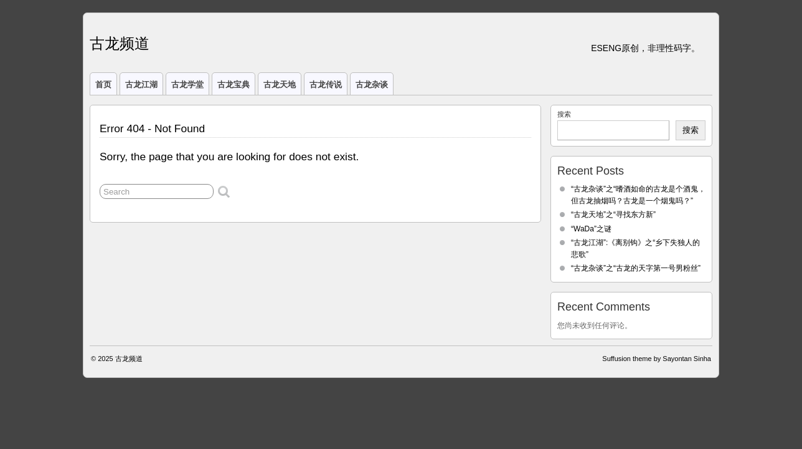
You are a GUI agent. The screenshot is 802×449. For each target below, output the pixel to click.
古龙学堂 (187, 84)
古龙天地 (279, 84)
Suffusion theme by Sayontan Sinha (656, 358)
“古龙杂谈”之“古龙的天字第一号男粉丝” (636, 268)
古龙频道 (119, 43)
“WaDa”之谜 (591, 228)
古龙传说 (325, 84)
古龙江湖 (141, 84)
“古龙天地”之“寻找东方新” (613, 214)
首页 (103, 84)
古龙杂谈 (372, 84)
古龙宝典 (233, 84)
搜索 (564, 114)
